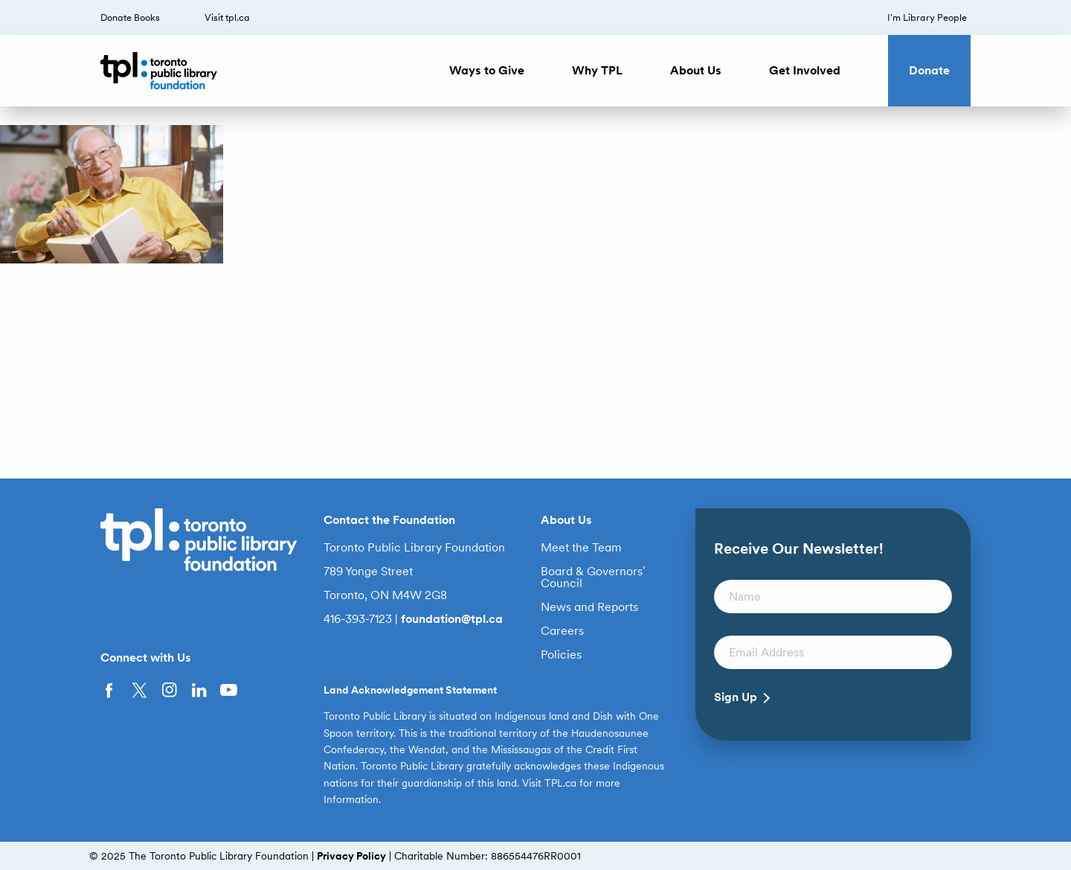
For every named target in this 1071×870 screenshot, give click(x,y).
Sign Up (735, 697)
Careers (562, 631)
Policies (561, 655)
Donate (929, 70)
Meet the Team (581, 548)
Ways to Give (486, 70)
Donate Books (130, 17)
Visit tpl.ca (227, 17)
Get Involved (804, 70)
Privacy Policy (351, 856)
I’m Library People (927, 17)
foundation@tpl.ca (452, 619)
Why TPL (597, 70)
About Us (695, 70)
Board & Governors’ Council (593, 577)
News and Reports (589, 607)
